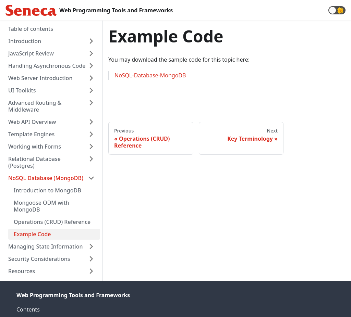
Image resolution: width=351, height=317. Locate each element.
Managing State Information (45, 246)
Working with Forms (34, 146)
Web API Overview (32, 122)
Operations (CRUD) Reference (52, 222)
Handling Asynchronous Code (47, 65)
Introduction (24, 41)
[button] (337, 10)
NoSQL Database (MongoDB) (45, 178)
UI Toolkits (22, 90)
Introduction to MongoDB (47, 190)
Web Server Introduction (40, 78)
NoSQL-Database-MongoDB (150, 75)
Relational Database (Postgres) (34, 162)
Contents (28, 309)
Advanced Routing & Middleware (34, 106)
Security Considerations (39, 259)
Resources (21, 271)
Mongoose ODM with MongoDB (41, 206)
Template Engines (31, 134)
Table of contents (30, 29)
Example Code (32, 234)
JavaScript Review (31, 53)
